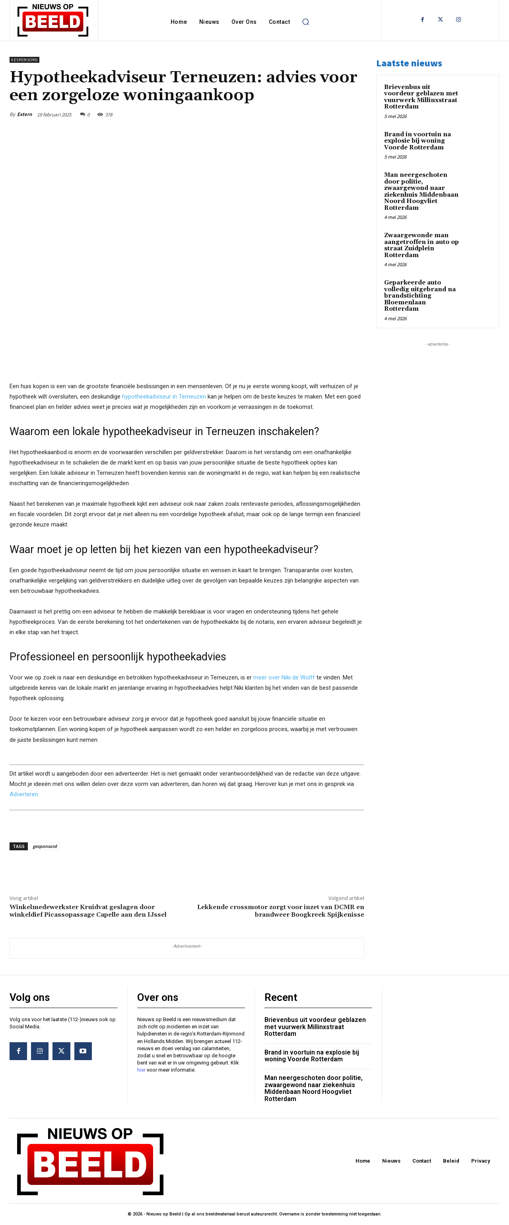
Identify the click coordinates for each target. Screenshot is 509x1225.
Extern (24, 114)
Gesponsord (24, 60)
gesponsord (45, 846)
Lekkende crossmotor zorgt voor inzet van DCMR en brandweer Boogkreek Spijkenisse (280, 911)
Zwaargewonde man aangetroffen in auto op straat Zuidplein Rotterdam (421, 245)
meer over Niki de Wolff (284, 677)
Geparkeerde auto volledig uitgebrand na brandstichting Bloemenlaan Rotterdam (420, 296)
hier (141, 1070)
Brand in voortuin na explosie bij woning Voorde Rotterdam (417, 141)
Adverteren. (24, 794)
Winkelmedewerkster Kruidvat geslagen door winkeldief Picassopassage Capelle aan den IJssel (88, 911)
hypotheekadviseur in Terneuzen (164, 396)
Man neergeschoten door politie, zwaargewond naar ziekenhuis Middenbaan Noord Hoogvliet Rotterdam (421, 191)
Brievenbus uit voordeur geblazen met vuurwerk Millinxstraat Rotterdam (421, 97)
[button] (305, 21)
